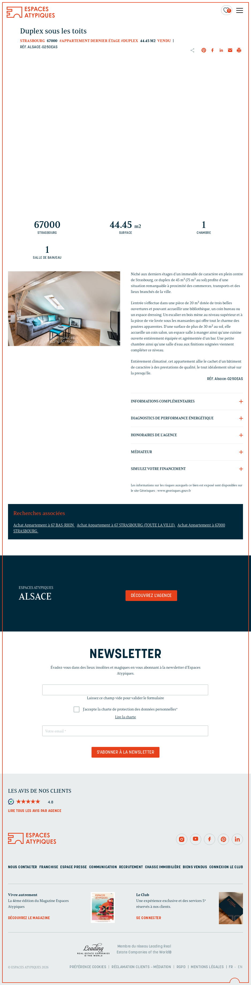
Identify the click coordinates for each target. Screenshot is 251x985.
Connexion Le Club (226, 867)
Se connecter (148, 918)
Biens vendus (195, 867)
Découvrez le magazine (29, 918)
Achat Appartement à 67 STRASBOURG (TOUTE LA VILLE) (126, 525)
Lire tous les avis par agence (34, 811)
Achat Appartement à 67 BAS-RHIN (44, 525)
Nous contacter (22, 867)
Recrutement (131, 867)
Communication (103, 867)
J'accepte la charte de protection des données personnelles (130, 709)
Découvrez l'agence (151, 596)
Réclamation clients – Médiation (141, 967)
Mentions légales (207, 967)
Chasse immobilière (163, 867)
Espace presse (73, 867)
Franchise (48, 867)
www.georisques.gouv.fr (174, 490)
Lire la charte (125, 717)
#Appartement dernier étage (89, 41)
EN (240, 967)
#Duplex (129, 41)
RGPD (181, 967)
